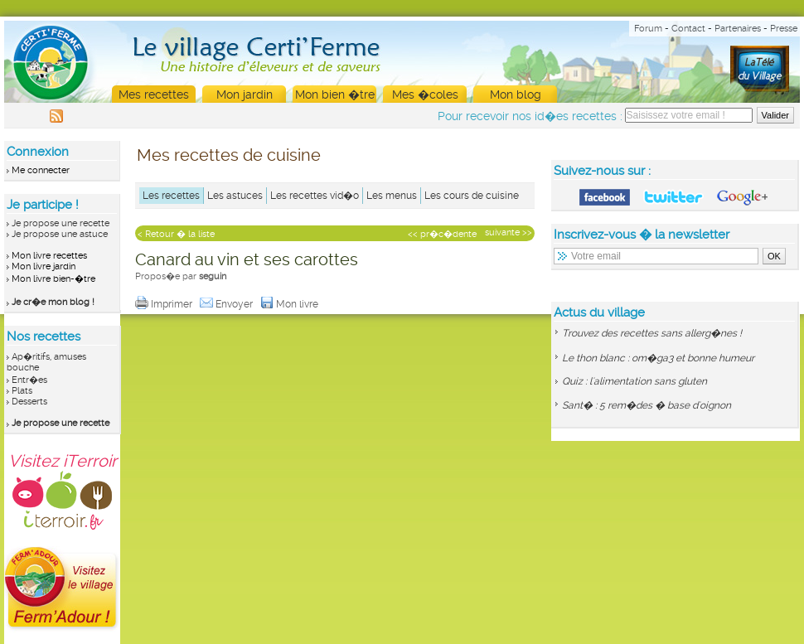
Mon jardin (244, 94)
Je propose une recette (60, 223)
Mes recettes (154, 94)
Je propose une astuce (60, 234)
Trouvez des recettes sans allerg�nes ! (652, 333)
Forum (648, 28)
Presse (783, 28)
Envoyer (227, 304)
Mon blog (515, 94)
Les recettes (171, 195)
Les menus (391, 195)
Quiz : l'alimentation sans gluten (634, 381)
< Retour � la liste (176, 234)
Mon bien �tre (335, 94)
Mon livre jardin (43, 266)
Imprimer (165, 304)
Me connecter (41, 170)
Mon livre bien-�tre (53, 279)
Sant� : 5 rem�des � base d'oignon (646, 405)
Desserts (29, 401)
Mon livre (290, 304)
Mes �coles (425, 94)
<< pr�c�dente (442, 234)
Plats (22, 390)
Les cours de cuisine (471, 195)
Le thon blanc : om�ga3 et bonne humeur (658, 358)
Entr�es (29, 380)
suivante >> (508, 232)
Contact (688, 28)
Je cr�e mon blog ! (53, 302)
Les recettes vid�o (314, 195)
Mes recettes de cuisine (229, 155)
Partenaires (737, 28)
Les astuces (235, 195)
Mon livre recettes (49, 255)
